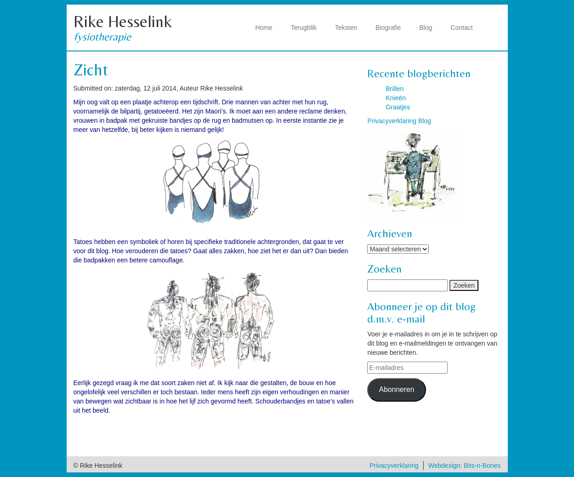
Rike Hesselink (123, 21)
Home (263, 27)
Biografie (388, 27)
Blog (425, 27)
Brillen (395, 88)
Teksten (346, 27)
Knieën (396, 98)
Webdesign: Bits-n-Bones (464, 465)
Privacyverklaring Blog (399, 121)
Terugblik (304, 27)
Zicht (91, 69)
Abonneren (396, 389)
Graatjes (398, 107)
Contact (461, 27)
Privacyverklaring (394, 465)
